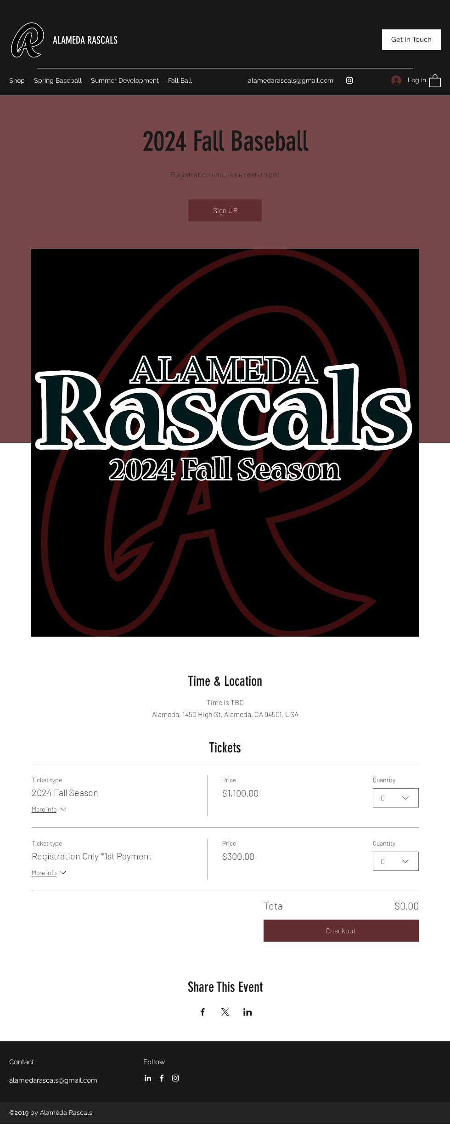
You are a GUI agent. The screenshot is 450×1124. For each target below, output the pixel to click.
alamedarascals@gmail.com (290, 80)
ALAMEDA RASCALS (85, 40)
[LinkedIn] (147, 1078)
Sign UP (225, 210)
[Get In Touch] (411, 39)
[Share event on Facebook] (202, 1012)
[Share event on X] (225, 1012)
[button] (435, 80)
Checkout (341, 930)
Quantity (384, 780)
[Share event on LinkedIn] (247, 1012)
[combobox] (396, 797)
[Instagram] (349, 80)
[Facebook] (161, 1078)
